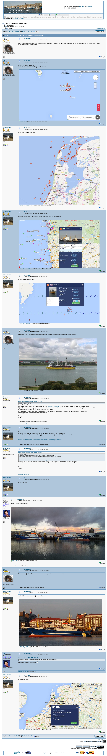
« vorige (98, 28)
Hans (4, 499)
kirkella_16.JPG (23, 121)
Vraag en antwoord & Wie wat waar (16, 23)
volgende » (103, 28)
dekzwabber (7, 397)
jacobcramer (7, 127)
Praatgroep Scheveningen (15, 27)
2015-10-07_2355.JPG (24, 268)
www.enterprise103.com (24, 423)
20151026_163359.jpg (24, 647)
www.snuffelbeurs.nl (15, 566)
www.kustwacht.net (53, 406)
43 (18, 31)
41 (14, 31)
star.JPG (21, 390)
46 (24, 31)
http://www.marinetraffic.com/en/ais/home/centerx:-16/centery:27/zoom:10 (40, 439)
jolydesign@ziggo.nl (18, 18)
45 (22, 31)
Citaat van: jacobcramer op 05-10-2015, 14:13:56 (30, 401)
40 (12, 31)
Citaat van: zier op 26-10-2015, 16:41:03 (28, 657)
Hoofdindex (10, 25)
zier (4, 38)
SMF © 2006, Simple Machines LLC (59, 753)
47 (26, 31)
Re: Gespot (27, 38)
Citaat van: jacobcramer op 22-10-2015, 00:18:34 (30, 452)
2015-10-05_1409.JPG (24, 205)
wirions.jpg (14, 560)
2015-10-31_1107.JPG (24, 729)
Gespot (11, 28)
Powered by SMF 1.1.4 (45, 753)
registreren (89, 6)
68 (31, 31)
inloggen (81, 6)
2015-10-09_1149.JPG (24, 323)
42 (16, 31)
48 (28, 31)
